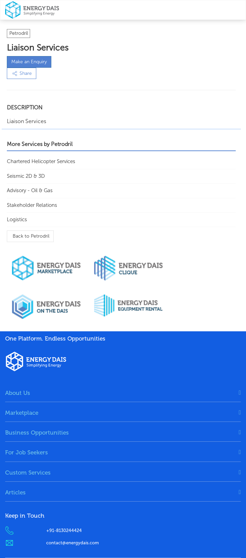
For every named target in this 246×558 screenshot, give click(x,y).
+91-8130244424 (64, 530)
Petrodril (18, 33)
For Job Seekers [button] (26, 452)
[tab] (123, 393)
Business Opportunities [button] (37, 432)
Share (21, 73)
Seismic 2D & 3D (26, 176)
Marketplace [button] (21, 412)
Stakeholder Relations (32, 205)
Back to (30, 236)
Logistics (17, 219)
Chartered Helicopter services (41, 161)
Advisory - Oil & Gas (30, 190)
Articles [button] (15, 492)
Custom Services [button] (28, 472)
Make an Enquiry (29, 62)
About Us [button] (17, 392)
